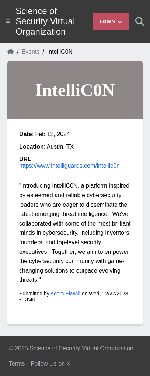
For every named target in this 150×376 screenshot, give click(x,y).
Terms (17, 364)
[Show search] (139, 21)
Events (30, 52)
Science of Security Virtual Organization (45, 21)
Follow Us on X (51, 364)
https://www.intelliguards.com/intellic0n (69, 166)
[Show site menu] (8, 21)
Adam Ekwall (65, 294)
